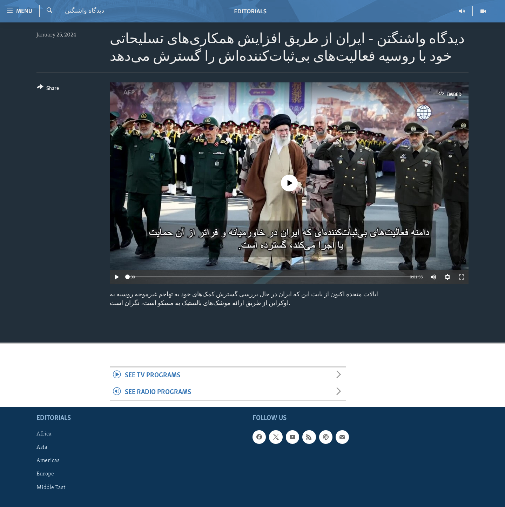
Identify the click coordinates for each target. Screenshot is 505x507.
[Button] (48, 89)
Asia (41, 447)
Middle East (50, 487)
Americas (48, 461)
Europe (45, 474)
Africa (44, 434)
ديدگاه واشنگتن (84, 11)
